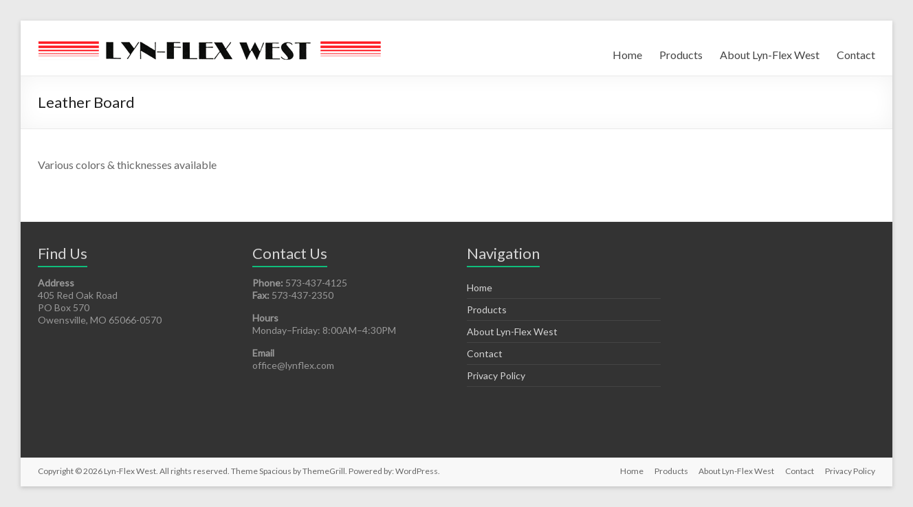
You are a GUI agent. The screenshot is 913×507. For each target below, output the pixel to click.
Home (627, 54)
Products (681, 54)
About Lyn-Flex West (770, 54)
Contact (856, 54)
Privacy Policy (496, 375)
